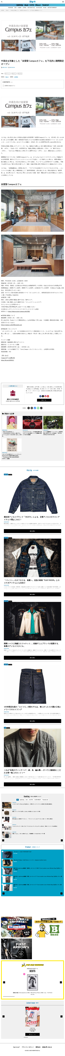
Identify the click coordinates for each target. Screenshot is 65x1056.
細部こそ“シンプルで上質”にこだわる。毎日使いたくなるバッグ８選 (26, 813)
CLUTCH (31, 801)
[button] (3, 842)
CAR (15, 7)
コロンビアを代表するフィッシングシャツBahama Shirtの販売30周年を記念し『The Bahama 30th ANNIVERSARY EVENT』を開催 (12, 458)
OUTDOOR (39, 7)
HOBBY (19, 7)
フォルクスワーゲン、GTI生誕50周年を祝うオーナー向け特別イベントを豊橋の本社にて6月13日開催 (32, 433)
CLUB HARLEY (37, 801)
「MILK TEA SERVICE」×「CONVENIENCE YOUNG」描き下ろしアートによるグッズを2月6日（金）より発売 (11, 434)
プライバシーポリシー (28, 1048)
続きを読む (32, 532)
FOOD (44, 7)
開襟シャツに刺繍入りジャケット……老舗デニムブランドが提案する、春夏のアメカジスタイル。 (32, 646)
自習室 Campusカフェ (9, 86)
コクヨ (20, 73)
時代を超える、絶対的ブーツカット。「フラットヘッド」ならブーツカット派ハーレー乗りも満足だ (32, 820)
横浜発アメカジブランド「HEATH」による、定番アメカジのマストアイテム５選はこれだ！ (32, 520)
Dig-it (7, 10)
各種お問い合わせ (45, 1048)
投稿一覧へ (44, 401)
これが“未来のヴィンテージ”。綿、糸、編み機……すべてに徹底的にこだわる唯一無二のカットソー (32, 773)
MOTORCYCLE (31, 7)
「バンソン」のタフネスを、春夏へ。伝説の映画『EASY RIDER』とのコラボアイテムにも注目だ (31, 583)
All (17, 801)
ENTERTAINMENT (52, 7)
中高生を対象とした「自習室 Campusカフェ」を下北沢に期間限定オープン (26, 10)
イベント (8, 73)
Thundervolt (45, 801)
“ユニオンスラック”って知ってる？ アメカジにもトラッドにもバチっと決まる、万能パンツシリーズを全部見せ (34, 828)
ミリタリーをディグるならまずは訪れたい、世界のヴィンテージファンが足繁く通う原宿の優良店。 (32, 805)
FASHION (10, 7)
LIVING (24, 7)
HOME (2, 10)
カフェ (14, 73)
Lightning (6, 476)
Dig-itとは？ (18, 1048)
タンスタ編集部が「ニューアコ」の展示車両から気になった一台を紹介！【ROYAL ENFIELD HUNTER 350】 (53, 433)
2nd (5, 729)
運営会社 (37, 1048)
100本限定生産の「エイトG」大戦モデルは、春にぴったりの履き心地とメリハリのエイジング (32, 709)
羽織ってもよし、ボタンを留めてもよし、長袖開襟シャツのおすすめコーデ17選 (28, 835)
